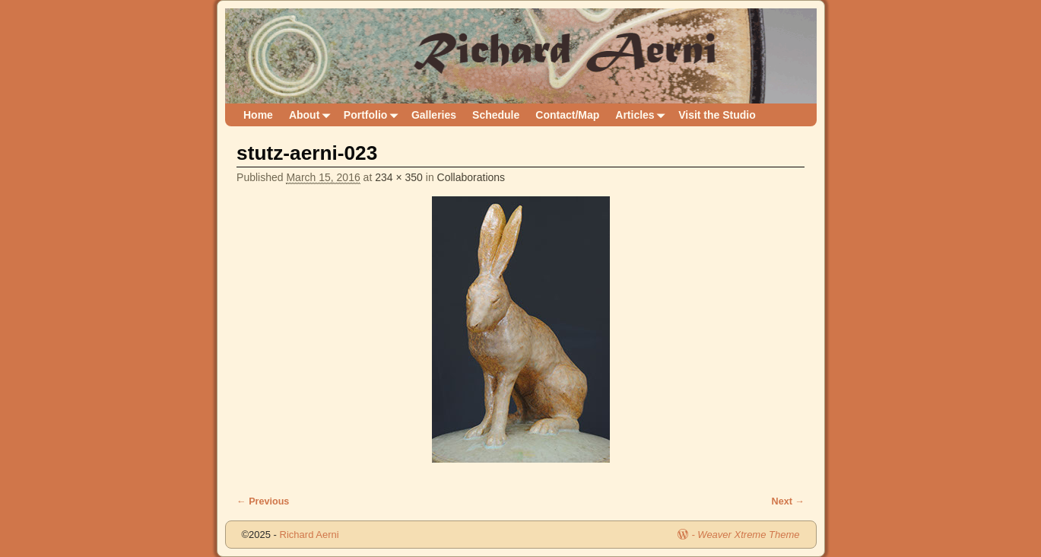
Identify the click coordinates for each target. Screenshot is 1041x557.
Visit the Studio (717, 115)
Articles (642, 115)
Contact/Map (567, 115)
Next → (788, 501)
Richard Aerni (309, 534)
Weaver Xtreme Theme (748, 534)
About (312, 115)
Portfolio (374, 115)
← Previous (262, 501)
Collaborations (471, 177)
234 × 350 (399, 177)
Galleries (433, 115)
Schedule (495, 115)
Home (258, 115)
